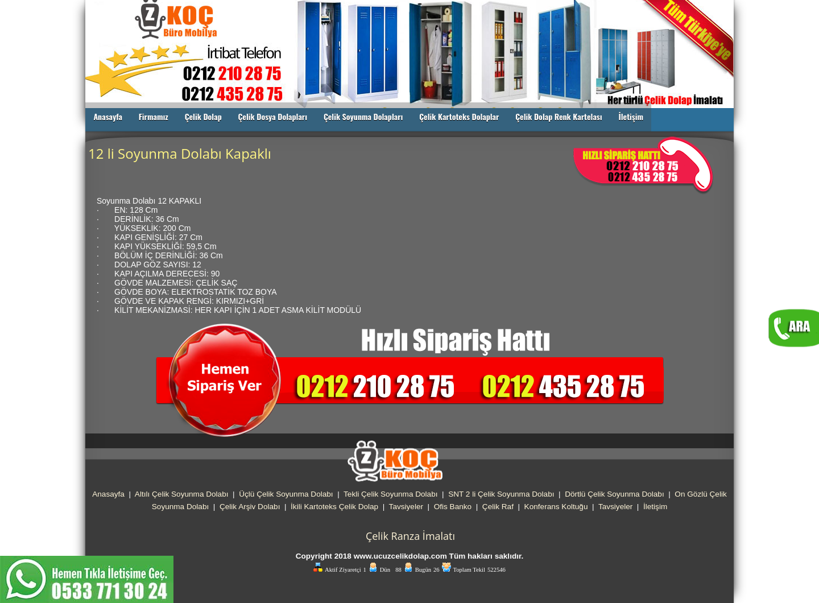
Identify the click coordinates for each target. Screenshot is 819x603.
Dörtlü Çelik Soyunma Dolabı (614, 494)
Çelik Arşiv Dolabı (250, 506)
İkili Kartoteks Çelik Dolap (334, 506)
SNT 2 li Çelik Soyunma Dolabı (501, 494)
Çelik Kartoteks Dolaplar (459, 116)
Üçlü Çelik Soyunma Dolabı (286, 494)
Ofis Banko (453, 506)
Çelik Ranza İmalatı (410, 536)
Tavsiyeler (406, 506)
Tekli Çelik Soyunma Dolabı (390, 494)
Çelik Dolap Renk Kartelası (558, 116)
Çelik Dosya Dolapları (272, 116)
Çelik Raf (498, 506)
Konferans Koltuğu (556, 506)
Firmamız (153, 116)
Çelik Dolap (203, 116)
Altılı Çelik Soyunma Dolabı (182, 494)
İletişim (631, 116)
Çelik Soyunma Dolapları (363, 116)
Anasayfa (107, 116)
